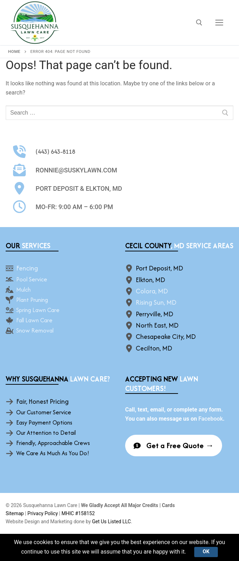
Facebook (210, 418)
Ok (206, 552)
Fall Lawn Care (34, 320)
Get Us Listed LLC (111, 521)
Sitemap (15, 513)
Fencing (27, 268)
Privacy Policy (42, 513)
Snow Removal (35, 330)
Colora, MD (152, 291)
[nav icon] (219, 22)
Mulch (23, 289)
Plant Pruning (32, 299)
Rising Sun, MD (156, 302)
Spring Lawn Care (38, 310)
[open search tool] (199, 22)
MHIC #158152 (77, 513)
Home (14, 51)
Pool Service (31, 279)
